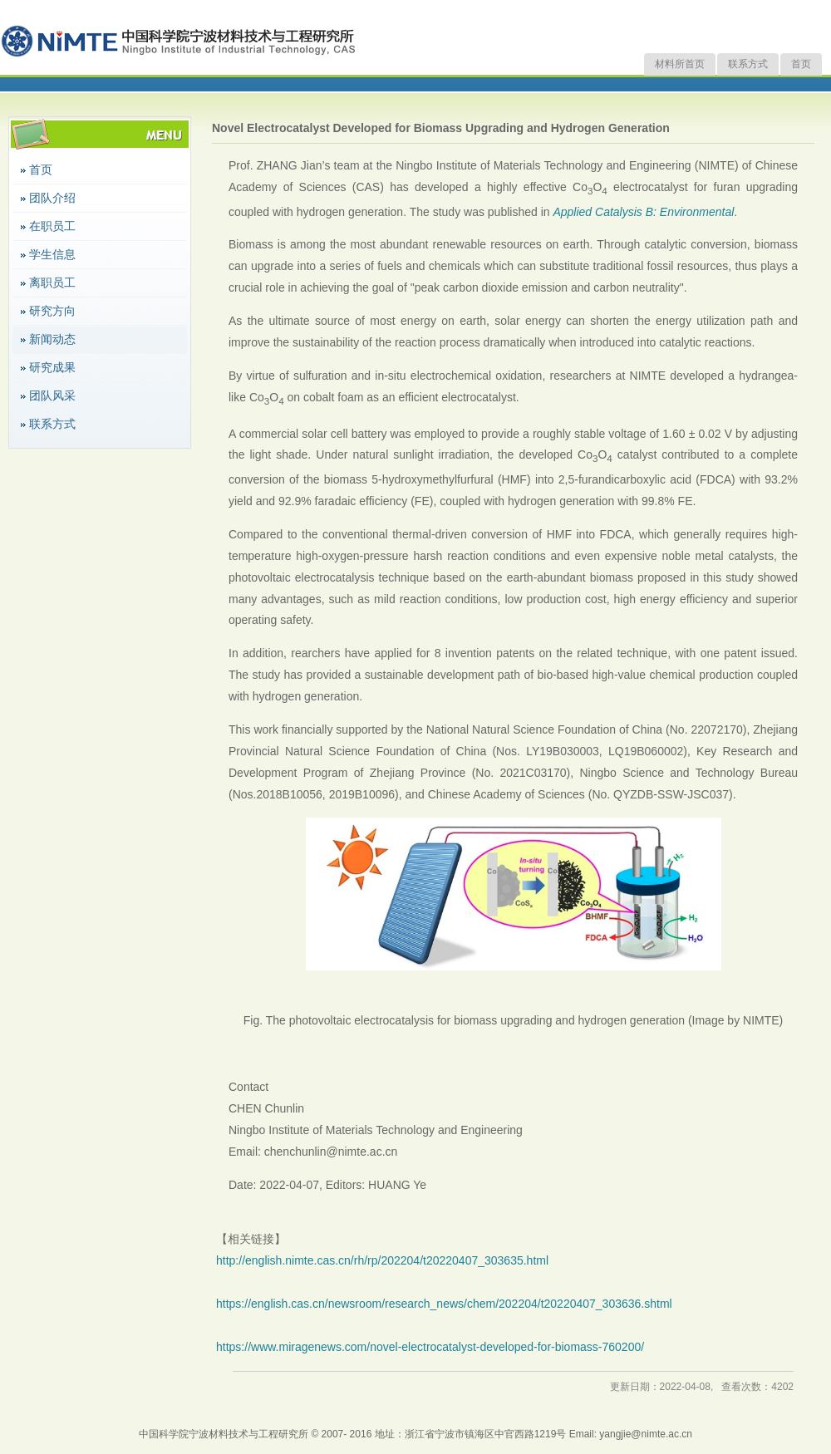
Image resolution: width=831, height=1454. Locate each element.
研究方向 (52, 310)
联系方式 (748, 64)
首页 (801, 64)
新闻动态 (52, 339)
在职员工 (52, 226)
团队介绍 (52, 197)
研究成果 (52, 367)
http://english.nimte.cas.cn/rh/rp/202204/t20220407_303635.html (382, 1260)
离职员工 (52, 282)
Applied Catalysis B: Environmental (643, 212)
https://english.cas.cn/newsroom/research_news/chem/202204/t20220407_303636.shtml (444, 1303)
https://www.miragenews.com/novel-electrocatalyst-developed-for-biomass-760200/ (430, 1346)
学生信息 (52, 254)
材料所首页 (680, 64)
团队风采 (52, 395)
